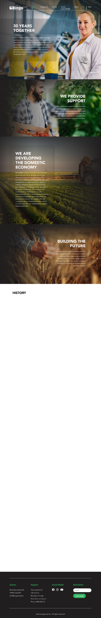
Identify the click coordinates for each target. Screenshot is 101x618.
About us (34, 8)
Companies (44, 7)
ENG (89, 7)
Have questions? (37, 587)
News (76, 7)
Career (54, 7)
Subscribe (79, 593)
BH (83, 7)
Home (25, 7)
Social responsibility (66, 8)
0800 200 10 (40, 599)
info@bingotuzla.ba (16, 593)
